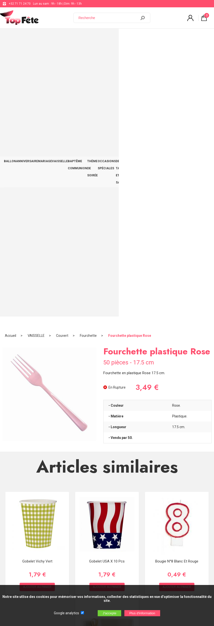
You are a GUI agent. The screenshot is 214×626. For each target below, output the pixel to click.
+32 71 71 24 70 (20, 3)
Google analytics (66, 613)
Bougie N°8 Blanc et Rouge (176, 278)
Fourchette (88, 52)
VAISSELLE (60, 33)
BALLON (10, 33)
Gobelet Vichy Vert (37, 278)
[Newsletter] (81, 572)
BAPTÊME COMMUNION (77, 37)
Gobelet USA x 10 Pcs (107, 278)
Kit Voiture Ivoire (107, 385)
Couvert (62, 52)
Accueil (10, 52)
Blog (139, 511)
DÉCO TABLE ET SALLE (174, 37)
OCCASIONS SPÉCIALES (137, 37)
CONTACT (202, 33)
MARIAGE (45, 33)
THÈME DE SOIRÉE (109, 37)
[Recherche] (108, 17)
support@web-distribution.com (157, 499)
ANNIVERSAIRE (27, 33)
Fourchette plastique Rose (129, 52)
